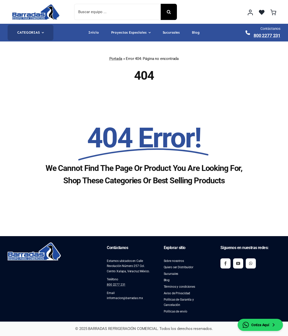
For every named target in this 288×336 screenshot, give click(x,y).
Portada (115, 58)
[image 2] (36, 5)
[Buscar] (169, 12)
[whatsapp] (251, 263)
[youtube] (238, 263)
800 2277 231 (267, 35)
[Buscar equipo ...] (117, 12)
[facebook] (225, 263)
